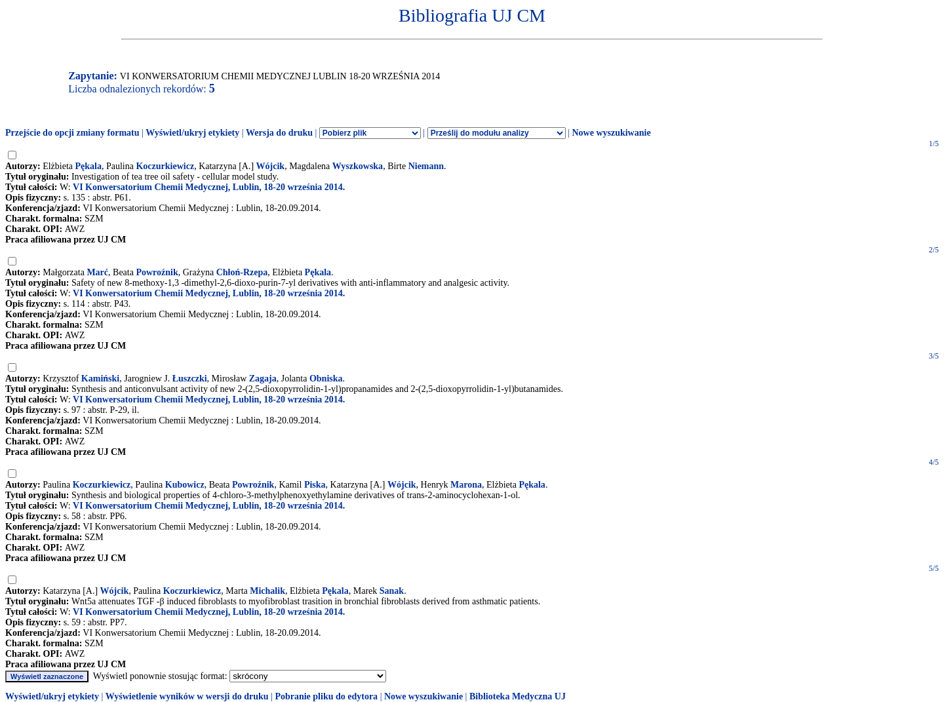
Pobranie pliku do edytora (326, 696)
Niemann (426, 166)
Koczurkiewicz (165, 166)
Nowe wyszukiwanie (611, 133)
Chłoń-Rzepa (242, 272)
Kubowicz (185, 485)
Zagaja (263, 378)
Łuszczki (189, 378)
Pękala (88, 166)
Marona (466, 485)
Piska (315, 485)
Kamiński (100, 378)
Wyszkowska (357, 166)
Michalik (267, 591)
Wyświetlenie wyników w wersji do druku (187, 696)
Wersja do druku (279, 133)
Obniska (326, 378)
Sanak (392, 591)
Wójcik (270, 166)
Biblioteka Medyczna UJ (517, 696)
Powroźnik (157, 272)
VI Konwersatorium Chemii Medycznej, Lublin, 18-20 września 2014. (209, 187)
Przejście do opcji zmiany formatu (72, 133)
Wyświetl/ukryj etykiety (192, 133)
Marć (97, 272)
